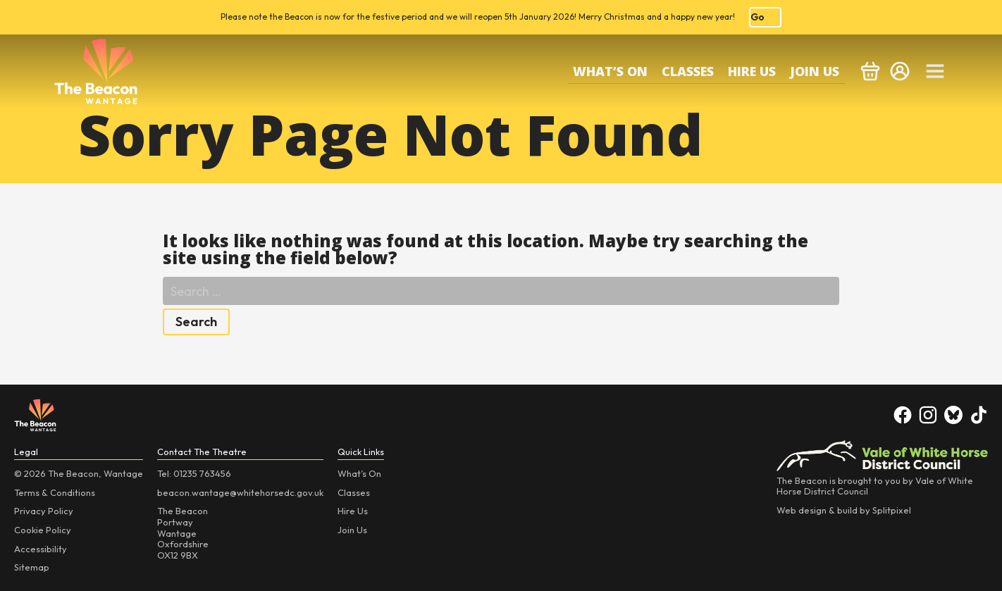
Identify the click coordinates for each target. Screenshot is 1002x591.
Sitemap (31, 567)
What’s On (610, 71)
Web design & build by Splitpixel (844, 510)
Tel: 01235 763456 (194, 473)
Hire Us (752, 71)
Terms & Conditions (54, 492)
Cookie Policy (42, 529)
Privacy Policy (43, 510)
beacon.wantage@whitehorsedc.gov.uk (240, 492)
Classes (688, 71)
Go (757, 17)
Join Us (814, 71)
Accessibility (40, 548)
